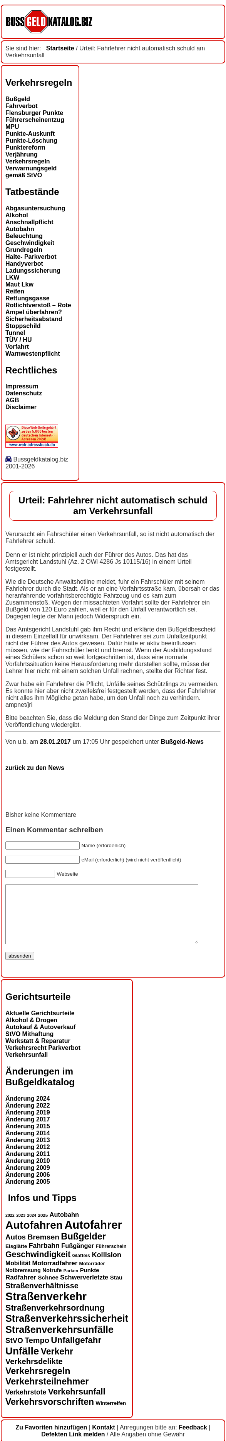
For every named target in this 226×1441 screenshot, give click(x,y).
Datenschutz (23, 393)
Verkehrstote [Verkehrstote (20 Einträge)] (25, 1404)
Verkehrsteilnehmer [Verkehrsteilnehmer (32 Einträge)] (47, 1393)
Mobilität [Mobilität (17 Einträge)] (17, 1274)
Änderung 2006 (27, 1186)
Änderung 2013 (27, 1151)
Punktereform (25, 147)
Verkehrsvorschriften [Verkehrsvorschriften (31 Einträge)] (49, 1413)
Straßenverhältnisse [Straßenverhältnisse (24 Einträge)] (42, 1297)
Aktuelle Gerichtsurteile (40, 1024)
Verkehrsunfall (26, 1066)
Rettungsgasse (27, 298)
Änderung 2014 (27, 1144)
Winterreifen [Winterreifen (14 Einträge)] (111, 1415)
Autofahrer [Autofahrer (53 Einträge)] (93, 1236)
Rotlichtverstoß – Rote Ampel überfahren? (38, 308)
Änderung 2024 (27, 1110)
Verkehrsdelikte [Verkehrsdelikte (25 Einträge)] (34, 1373)
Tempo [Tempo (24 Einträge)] (37, 1352)
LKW (12, 277)
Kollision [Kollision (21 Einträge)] (106, 1266)
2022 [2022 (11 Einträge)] (10, 1226)
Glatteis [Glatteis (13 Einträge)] (81, 1267)
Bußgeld (17, 99)
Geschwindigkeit (29, 243)
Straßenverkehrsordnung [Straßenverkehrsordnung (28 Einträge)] (55, 1319)
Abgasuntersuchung (35, 208)
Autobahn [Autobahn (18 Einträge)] (64, 1226)
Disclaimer (21, 407)
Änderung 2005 (27, 1193)
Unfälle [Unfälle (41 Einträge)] (22, 1362)
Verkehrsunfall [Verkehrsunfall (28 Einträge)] (76, 1403)
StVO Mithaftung (29, 1045)
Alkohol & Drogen (31, 1031)
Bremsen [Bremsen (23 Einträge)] (43, 1248)
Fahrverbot (21, 106)
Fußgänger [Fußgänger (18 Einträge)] (77, 1257)
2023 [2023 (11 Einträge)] (20, 1226)
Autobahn (19, 229)
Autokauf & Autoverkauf (40, 1038)
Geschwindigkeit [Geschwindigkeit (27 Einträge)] (37, 1266)
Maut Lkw (19, 284)
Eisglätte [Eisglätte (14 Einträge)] (16, 1258)
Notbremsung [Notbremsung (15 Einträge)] (23, 1282)
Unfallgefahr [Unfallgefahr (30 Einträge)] (76, 1351)
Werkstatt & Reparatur (37, 1052)
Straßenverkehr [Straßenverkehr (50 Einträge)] (46, 1308)
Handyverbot (24, 263)
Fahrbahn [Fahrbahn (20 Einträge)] (44, 1257)
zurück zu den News (34, 768)
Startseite (60, 48)
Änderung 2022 (27, 1117)
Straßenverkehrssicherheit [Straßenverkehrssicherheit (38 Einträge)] (66, 1329)
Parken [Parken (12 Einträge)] (71, 1282)
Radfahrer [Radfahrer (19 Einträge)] (20, 1289)
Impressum (21, 386)
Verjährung (21, 154)
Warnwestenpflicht (32, 353)
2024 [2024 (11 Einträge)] (31, 1226)
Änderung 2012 (27, 1158)
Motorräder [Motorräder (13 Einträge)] (92, 1275)
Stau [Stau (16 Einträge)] (116, 1289)
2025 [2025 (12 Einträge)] (43, 1226)
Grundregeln (23, 250)
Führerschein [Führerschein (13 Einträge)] (110, 1258)
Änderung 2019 (27, 1124)
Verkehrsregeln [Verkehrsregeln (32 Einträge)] (37, 1383)
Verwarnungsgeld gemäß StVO (31, 171)
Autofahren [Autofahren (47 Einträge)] (34, 1237)
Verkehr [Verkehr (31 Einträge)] (57, 1363)
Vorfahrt (17, 346)
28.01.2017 (56, 741)
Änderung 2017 (27, 1131)
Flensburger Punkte (34, 113)
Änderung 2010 (27, 1172)
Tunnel (15, 333)
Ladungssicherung (32, 270)
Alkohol (16, 215)
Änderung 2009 (27, 1179)
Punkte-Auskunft (30, 133)
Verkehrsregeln (27, 161)
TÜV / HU (18, 340)
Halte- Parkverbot (31, 256)
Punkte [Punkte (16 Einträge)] (89, 1281)
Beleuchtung (24, 236)
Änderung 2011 (27, 1165)
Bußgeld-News (182, 741)
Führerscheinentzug (34, 120)
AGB (12, 400)
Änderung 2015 (27, 1137)
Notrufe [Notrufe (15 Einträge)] (52, 1282)
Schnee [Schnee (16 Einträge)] (48, 1289)
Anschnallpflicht (29, 222)
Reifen (14, 291)
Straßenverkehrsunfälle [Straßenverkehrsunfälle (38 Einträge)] (59, 1341)
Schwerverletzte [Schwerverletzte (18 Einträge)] (84, 1288)
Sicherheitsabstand (33, 319)
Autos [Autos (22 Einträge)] (15, 1248)
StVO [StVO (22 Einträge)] (14, 1352)
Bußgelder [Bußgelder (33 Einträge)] (83, 1248)
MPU (12, 126)
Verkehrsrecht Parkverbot (42, 1059)
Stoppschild (23, 326)
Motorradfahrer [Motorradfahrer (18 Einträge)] (55, 1274)
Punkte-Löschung (31, 140)
